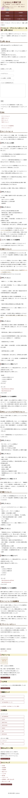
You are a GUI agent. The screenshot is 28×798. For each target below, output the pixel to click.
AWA (3, 731)
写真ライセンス (5, 122)
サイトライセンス (6, 116)
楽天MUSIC (4, 734)
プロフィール (5, 777)
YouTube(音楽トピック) (7, 702)
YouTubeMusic (5, 716)
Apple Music (4, 722)
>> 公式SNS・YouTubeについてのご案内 (10, 706)
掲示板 (3, 775)
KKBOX (3, 728)
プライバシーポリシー (7, 127)
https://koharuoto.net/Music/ (8, 388)
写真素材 (7, 15)
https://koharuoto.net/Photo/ (8, 580)
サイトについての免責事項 (8, 125)
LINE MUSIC (4, 725)
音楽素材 (21, 12)
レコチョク (4, 740)
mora (3, 743)
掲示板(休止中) (7, 19)
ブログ (20, 15)
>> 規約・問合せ (20, 19)
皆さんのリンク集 (5, 758)
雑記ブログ (4, 771)
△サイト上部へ (4, 651)
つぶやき (4, 773)
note (3, 699)
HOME (7, 12)
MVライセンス (5, 120)
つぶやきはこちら (5, 688)
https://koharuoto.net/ (6, 390)
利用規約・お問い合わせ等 (8, 779)
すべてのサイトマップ (6, 784)
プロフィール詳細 (5, 677)
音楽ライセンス (5, 118)
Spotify (3, 719)
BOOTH (3, 696)
